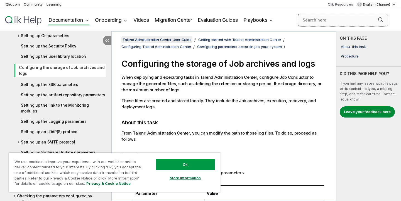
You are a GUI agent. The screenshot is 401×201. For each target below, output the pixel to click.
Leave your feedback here (367, 111)
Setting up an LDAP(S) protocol (50, 131)
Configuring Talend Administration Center (156, 46)
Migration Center (173, 20)
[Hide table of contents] (107, 40)
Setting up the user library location (53, 56)
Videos (141, 20)
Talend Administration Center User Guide (157, 39)
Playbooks (255, 20)
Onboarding (108, 20)
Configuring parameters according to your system (239, 46)
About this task (353, 46)
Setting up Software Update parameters (58, 152)
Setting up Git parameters (45, 35)
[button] (380, 20)
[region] (115, 172)
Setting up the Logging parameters (54, 121)
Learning (54, 4)
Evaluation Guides (218, 20)
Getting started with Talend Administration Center (239, 39)
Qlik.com (13, 4)
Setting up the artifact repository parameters (63, 94)
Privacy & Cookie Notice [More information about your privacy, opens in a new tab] (108, 183)
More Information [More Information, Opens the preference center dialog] (185, 178)
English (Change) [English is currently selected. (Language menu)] (377, 4)
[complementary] (368, 116)
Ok (185, 164)
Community (33, 4)
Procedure (350, 56)
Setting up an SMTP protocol (48, 142)
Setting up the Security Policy (48, 46)
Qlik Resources (340, 4)
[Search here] (343, 20)
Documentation (65, 20)
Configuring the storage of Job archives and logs (61, 70)
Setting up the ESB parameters (49, 84)
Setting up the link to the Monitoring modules (55, 108)
